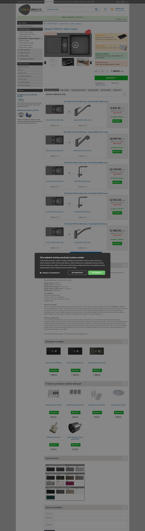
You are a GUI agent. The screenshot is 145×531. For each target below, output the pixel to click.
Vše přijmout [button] (97, 273)
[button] (50, 273)
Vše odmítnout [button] (77, 273)
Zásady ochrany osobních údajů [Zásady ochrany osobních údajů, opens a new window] (65, 268)
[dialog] (72, 265)
